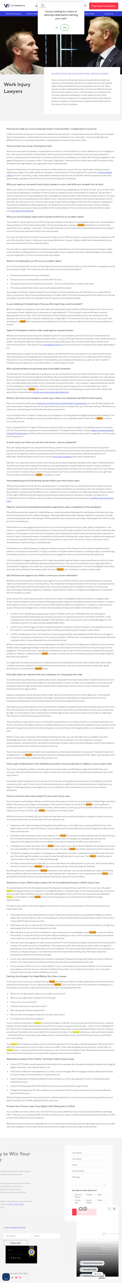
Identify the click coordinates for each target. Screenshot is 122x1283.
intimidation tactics (52, 344)
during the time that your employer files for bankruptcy (62, 403)
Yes (64, 27)
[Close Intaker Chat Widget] (114, 1209)
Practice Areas (32, 14)
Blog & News (90, 14)
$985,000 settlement (41, 1086)
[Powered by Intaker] (102, 1278)
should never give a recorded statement (51, 392)
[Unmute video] (81, 1209)
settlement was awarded (32, 1071)
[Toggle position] (109, 1209)
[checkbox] (42, 1199)
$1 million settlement (42, 1090)
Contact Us (109, 14)
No (57, 27)
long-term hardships (62, 456)
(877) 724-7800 (21, 1273)
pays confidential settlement (36, 1079)
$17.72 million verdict (27, 1064)
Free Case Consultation (103, 6)
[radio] (31, 1196)
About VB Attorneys (13, 14)
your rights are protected (22, 211)
